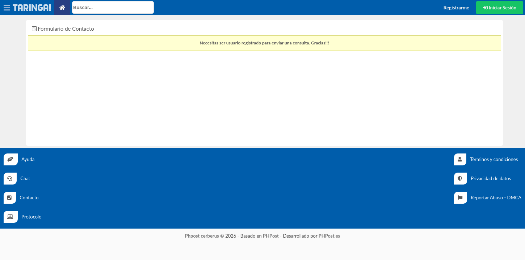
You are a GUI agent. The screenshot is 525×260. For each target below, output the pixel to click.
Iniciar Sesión (499, 7)
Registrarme (456, 7)
